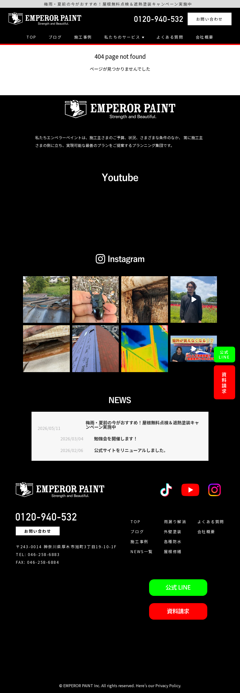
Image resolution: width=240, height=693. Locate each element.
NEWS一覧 (141, 551)
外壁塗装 (173, 531)
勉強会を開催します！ (116, 438)
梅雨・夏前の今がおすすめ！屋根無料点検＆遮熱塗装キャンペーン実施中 (142, 424)
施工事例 (83, 37)
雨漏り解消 (175, 521)
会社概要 (205, 37)
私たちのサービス (124, 37)
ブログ (55, 37)
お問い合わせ (209, 19)
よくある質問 (169, 37)
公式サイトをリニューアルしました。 (131, 450)
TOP (31, 37)
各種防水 (173, 541)
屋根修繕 (173, 551)
